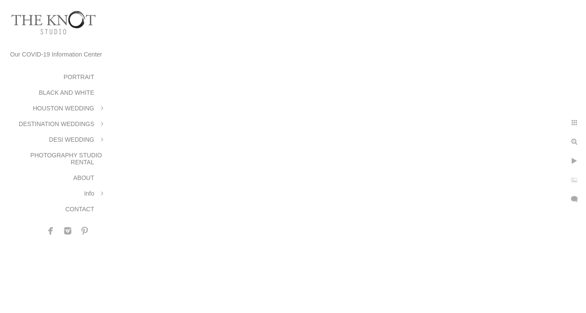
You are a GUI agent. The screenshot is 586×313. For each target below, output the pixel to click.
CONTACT (79, 209)
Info (89, 193)
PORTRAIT (78, 76)
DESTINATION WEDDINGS (56, 123)
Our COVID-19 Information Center (56, 54)
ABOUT (83, 177)
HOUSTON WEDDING (63, 108)
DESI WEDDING (71, 139)
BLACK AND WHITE (66, 92)
